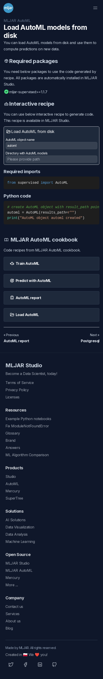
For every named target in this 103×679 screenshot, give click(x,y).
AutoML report (16, 341)
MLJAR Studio (23, 365)
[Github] (54, 664)
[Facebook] (25, 664)
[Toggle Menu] (95, 8)
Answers (12, 447)
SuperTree (14, 498)
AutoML (12, 483)
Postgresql (90, 341)
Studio (10, 476)
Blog (9, 628)
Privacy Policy (17, 390)
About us (13, 621)
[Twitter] (10, 664)
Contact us (14, 606)
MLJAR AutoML (17, 20)
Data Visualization (19, 527)
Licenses (12, 397)
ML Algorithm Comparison (27, 455)
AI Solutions (15, 520)
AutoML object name (51, 143)
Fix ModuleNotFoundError (27, 426)
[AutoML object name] (51, 145)
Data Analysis (16, 534)
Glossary (12, 433)
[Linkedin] (39, 664)
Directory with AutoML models (27, 153)
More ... (11, 585)
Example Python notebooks (28, 418)
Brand (10, 440)
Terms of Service (19, 382)
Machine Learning (20, 541)
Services (12, 614)
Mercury (12, 491)
